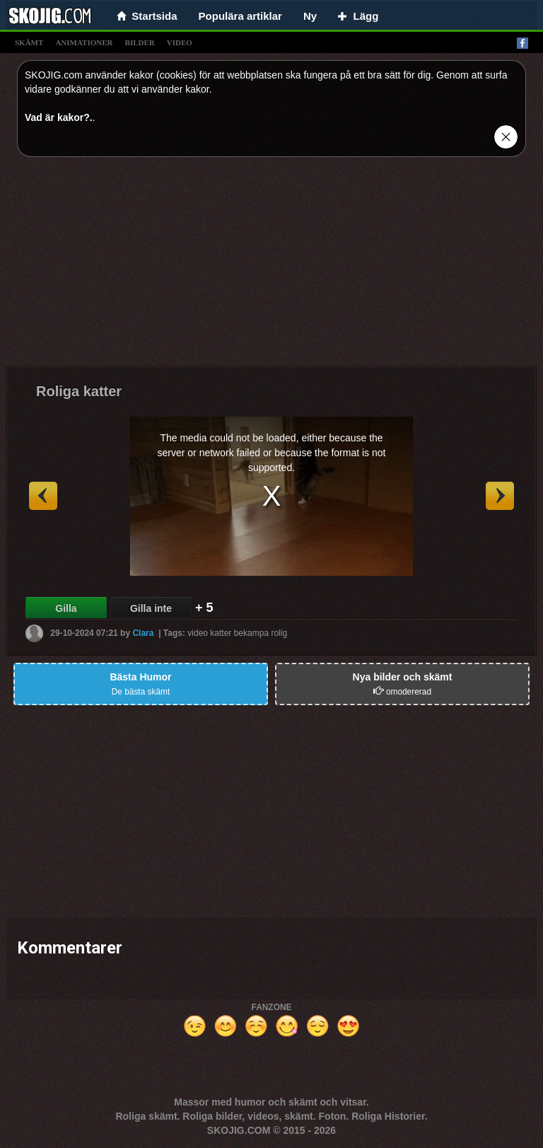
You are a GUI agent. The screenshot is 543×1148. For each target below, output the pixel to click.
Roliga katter (79, 391)
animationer (83, 42)
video (179, 42)
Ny (310, 16)
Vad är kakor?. (59, 117)
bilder (140, 42)
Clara (142, 632)
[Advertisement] (271, 267)
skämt (29, 42)
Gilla (65, 608)
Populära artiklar (240, 16)
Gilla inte (151, 608)
